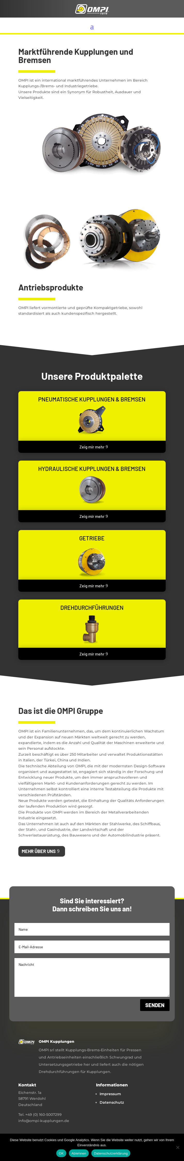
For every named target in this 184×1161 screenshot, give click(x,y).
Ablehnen (78, 1153)
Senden (154, 1005)
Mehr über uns (39, 851)
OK (61, 1153)
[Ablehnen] (177, 1147)
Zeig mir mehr (92, 446)
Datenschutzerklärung (111, 1153)
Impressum (110, 1094)
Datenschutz (112, 1102)
